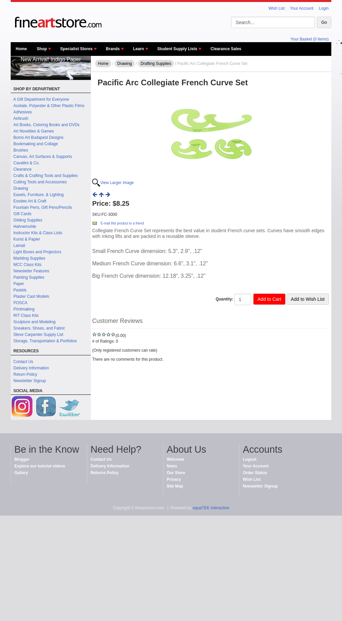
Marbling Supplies (29, 258)
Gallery (21, 472)
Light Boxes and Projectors (37, 252)
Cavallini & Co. (26, 163)
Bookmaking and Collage (35, 144)
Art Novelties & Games (33, 131)
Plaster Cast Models (31, 296)
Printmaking (23, 309)
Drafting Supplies (156, 63)
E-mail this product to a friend (122, 223)
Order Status (255, 472)
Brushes (20, 150)
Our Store (176, 472)
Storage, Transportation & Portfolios (45, 341)
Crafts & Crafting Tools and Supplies (45, 175)
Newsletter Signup (29, 380)
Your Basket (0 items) (310, 39)
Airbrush (20, 118)
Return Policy (25, 374)
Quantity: (224, 299)
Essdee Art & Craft (29, 201)
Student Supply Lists (177, 49)
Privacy (174, 479)
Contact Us (23, 361)
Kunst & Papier (26, 239)
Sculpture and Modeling (34, 322)
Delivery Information (31, 368)
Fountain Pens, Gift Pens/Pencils (42, 207)
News (172, 466)
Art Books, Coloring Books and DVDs (46, 124)
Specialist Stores (76, 49)
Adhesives (22, 112)
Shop (42, 49)
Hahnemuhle (24, 226)
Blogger (21, 459)
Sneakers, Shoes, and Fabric (39, 328)
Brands (113, 49)
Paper (18, 283)
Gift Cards (22, 213)
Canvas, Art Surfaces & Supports (42, 156)
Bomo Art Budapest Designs (38, 137)
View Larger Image (117, 182)
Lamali (19, 245)
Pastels (19, 290)
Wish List (277, 8)
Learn (138, 49)
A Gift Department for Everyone (41, 99)
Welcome (175, 459)
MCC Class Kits (27, 264)
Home (21, 49)
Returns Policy (105, 472)
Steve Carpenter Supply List (38, 334)
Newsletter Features (31, 271)
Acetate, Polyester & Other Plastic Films (48, 105)
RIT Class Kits (26, 315)
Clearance (22, 169)
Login (324, 8)
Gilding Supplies (27, 220)
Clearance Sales (225, 49)
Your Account (301, 8)
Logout (249, 459)
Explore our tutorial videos (39, 466)
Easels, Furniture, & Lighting (38, 194)
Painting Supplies (28, 277)
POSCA (20, 302)
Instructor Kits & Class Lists (37, 233)
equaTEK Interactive (211, 508)
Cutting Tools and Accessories (40, 182)
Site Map (175, 486)
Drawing (20, 188)
